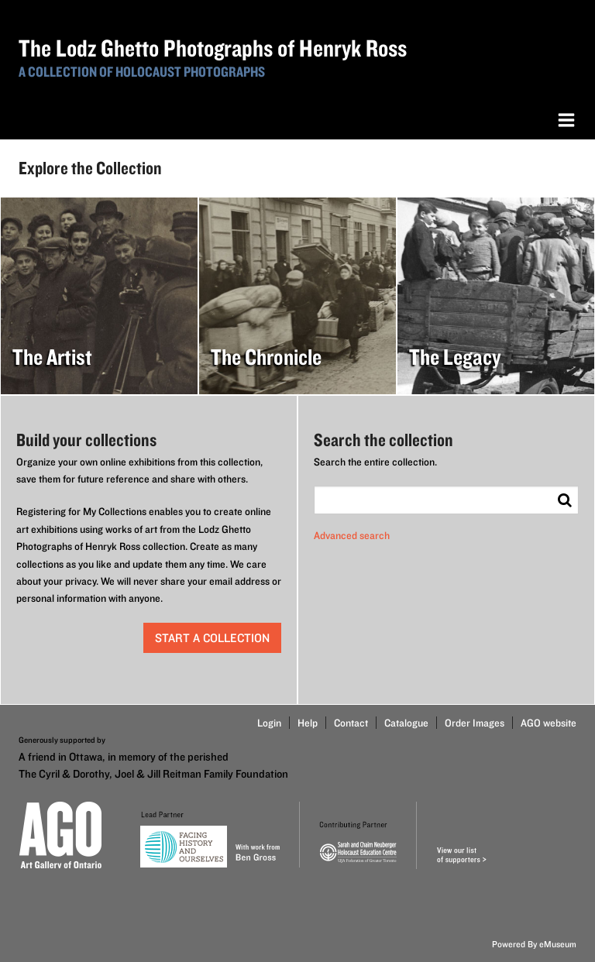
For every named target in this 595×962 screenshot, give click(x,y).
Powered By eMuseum (534, 944)
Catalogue (406, 722)
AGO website (548, 722)
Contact (351, 722)
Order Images (474, 722)
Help (308, 722)
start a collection (212, 637)
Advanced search (352, 535)
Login (269, 722)
